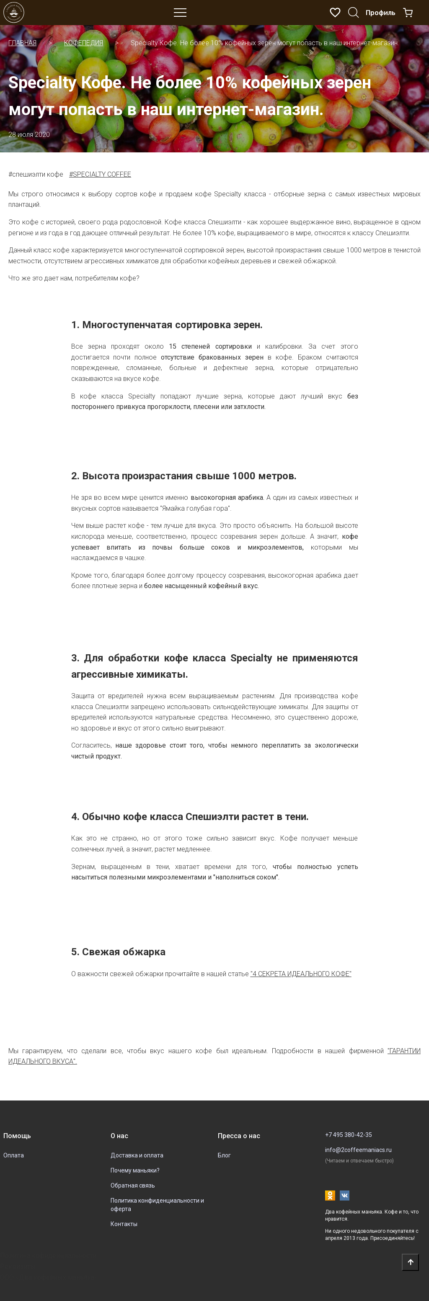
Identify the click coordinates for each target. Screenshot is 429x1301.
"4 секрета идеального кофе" (301, 974)
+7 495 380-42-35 (348, 1134)
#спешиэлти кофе (35, 174)
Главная (22, 43)
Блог (224, 1155)
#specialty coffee (100, 174)
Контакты (124, 1224)
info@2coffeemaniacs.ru (358, 1150)
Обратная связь (133, 1185)
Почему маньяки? (135, 1170)
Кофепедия (83, 43)
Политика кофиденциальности (48, 1256)
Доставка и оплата (137, 1155)
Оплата (13, 1155)
